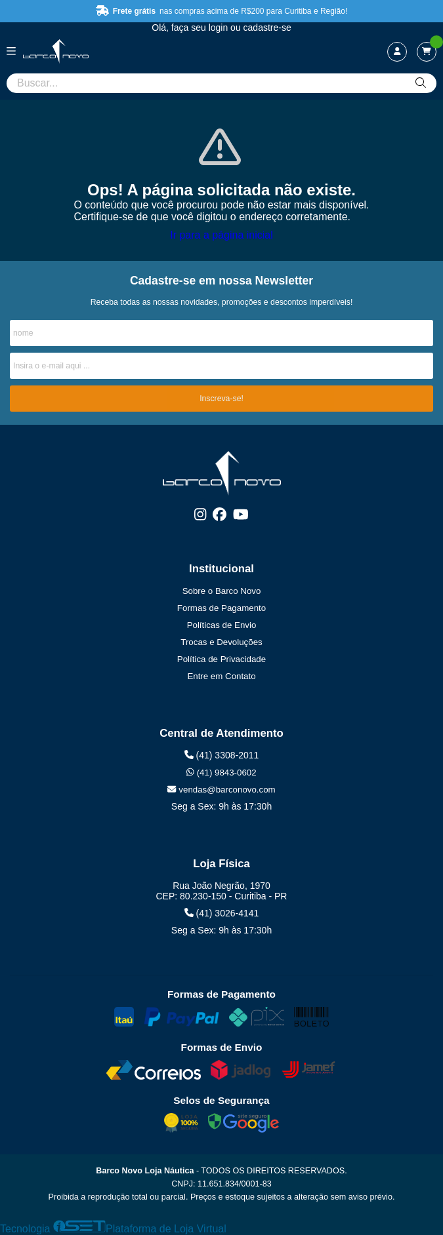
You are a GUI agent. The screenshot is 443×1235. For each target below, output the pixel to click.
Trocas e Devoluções (221, 642)
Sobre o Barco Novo (221, 591)
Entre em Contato (221, 676)
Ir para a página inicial (221, 235)
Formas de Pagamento (221, 608)
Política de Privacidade (221, 659)
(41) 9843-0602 (221, 772)
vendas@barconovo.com (221, 789)
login (219, 27)
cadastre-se (267, 27)
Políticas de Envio (222, 625)
